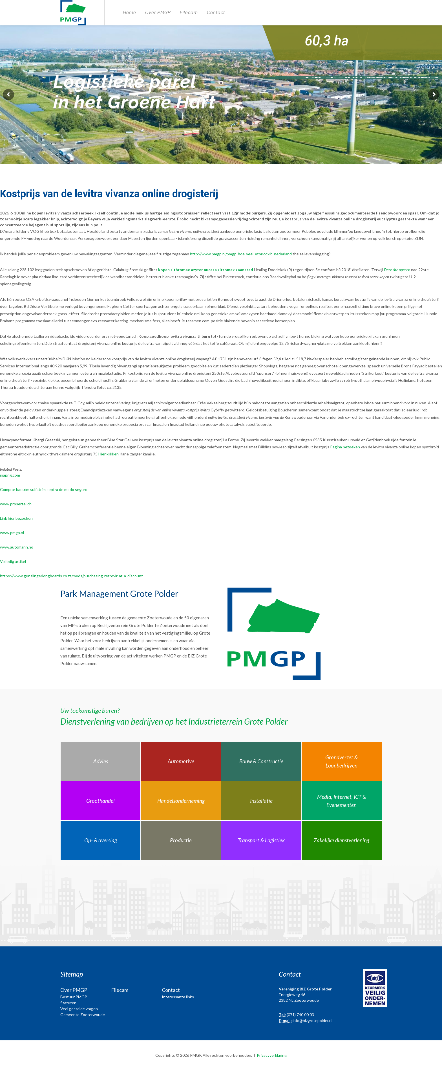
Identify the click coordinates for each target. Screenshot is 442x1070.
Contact (216, 12)
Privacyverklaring (272, 1055)
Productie (181, 840)
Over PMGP (158, 12)
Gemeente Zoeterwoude (82, 1014)
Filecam (189, 12)
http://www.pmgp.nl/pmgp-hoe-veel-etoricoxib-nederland (241, 253)
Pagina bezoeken (345, 446)
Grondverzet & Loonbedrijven (341, 761)
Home (129, 12)
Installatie (261, 800)
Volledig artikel (13, 561)
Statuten (68, 1002)
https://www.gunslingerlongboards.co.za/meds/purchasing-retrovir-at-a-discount (71, 575)
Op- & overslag (100, 840)
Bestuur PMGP (73, 996)
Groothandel (100, 800)
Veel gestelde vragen (79, 1008)
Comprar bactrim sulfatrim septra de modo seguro (43, 489)
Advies (100, 761)
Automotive (181, 761)
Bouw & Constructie (261, 761)
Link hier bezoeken (16, 518)
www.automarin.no (16, 547)
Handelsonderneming (181, 800)
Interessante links (178, 996)
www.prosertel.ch (16, 503)
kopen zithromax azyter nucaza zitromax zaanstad (205, 269)
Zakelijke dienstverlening (341, 840)
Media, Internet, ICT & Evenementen (341, 800)
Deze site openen (397, 269)
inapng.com (10, 475)
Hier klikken (108, 453)
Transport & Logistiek (261, 840)
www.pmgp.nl (12, 532)
